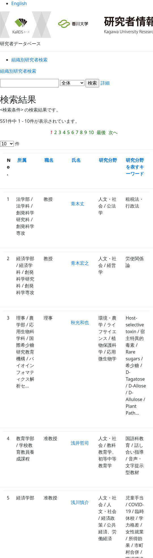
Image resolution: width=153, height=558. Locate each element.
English (76, 5)
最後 (83, 133)
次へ (96, 133)
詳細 (76, 84)
